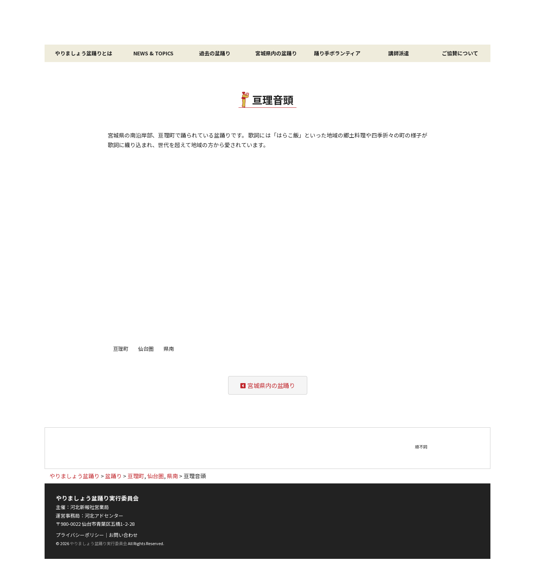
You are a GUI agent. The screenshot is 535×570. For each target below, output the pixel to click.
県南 (168, 348)
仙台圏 (146, 348)
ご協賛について (460, 53)
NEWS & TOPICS (153, 53)
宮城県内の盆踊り (276, 53)
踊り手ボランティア (337, 53)
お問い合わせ (123, 534)
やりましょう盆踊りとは (83, 53)
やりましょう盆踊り (267, 22)
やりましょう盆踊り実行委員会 (98, 543)
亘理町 (121, 348)
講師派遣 (398, 53)
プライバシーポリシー (80, 534)
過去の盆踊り (214, 53)
